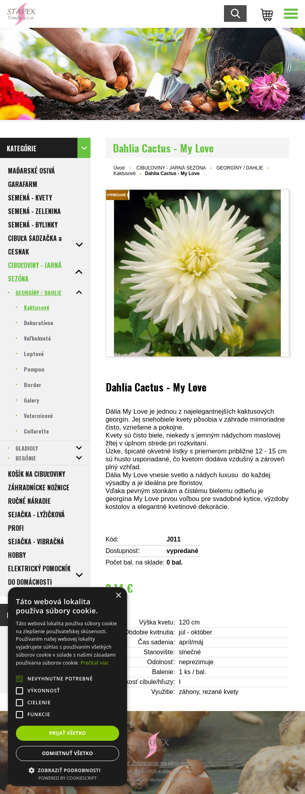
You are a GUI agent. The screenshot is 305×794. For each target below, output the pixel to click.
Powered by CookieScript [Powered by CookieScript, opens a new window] (68, 778)
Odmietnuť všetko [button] (67, 753)
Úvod (119, 168)
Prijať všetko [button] (67, 733)
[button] (67, 770)
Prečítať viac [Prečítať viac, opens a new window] (95, 662)
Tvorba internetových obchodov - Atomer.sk (152, 779)
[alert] (67, 686)
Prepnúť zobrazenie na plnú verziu (152, 763)
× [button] (118, 596)
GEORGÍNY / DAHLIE (239, 168)
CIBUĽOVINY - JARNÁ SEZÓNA (171, 168)
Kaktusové (125, 173)
